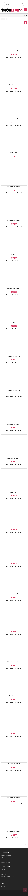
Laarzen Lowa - (14, 152)
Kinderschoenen (6, 860)
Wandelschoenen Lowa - (14, 51)
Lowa (4, 19)
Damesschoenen (6, 855)
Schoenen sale (6, 862)
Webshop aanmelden (8, 876)
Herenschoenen (6, 857)
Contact (4, 869)
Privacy (4, 874)
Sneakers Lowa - (14, 84)
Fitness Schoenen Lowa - (14, 356)
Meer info (18, 57)
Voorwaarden (5, 872)
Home (25, 15)
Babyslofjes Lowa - (14, 254)
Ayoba (15, 892)
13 (23, 844)
